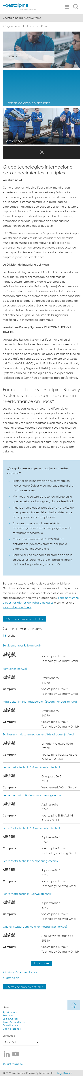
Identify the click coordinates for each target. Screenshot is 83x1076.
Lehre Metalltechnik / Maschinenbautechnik (32, 767)
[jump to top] (73, 1005)
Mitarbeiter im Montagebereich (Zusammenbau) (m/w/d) (40, 701)
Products (8, 1015)
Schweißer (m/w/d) (15, 669)
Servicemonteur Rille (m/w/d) (22, 645)
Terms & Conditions (14, 1022)
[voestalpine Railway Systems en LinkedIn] (7, 1054)
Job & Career (10, 1018)
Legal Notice (64, 1073)
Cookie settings (12, 1028)
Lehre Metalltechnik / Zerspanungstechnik (30, 861)
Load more (41, 963)
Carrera (45, 26)
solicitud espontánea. (17, 607)
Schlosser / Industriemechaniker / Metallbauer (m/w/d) (38, 734)
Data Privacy (10, 1025)
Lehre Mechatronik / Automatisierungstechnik (33, 795)
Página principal (14, 26)
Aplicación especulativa (21, 972)
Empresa (32, 26)
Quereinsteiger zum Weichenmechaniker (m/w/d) (35, 926)
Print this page (13, 1064)
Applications (10, 1012)
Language (9, 1035)
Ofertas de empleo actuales (24, 619)
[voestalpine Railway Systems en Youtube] (16, 1054)
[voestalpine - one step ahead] (19, 6)
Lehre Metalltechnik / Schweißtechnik (27, 894)
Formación (12, 978)
